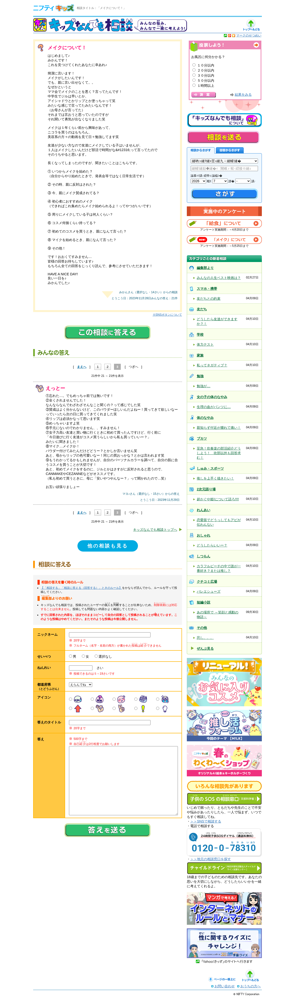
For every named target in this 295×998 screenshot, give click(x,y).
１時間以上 (205, 85)
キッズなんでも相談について (224, 120)
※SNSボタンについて (167, 314)
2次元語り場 (206, 489)
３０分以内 (205, 75)
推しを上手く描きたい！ (215, 478)
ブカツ (202, 438)
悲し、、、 (205, 638)
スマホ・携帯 (207, 289)
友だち (202, 309)
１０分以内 (205, 65)
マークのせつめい (248, 35)
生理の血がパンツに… (214, 407)
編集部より (205, 268)
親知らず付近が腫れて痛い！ (219, 428)
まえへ (81, 367)
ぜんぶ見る (205, 648)
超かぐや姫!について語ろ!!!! (218, 499)
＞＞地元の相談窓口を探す (210, 859)
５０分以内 (205, 80)
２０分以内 (205, 70)
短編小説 (203, 602)
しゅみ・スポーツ (210, 468)
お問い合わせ (224, 986)
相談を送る (223, 137)
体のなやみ (205, 418)
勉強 (200, 376)
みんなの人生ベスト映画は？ (219, 278)
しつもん (203, 556)
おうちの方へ (250, 986)
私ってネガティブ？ (212, 365)
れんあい (203, 510)
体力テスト (205, 344)
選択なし (105, 656)
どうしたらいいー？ (212, 545)
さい (98, 668)
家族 (200, 355)
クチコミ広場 (207, 581)
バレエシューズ (208, 591)
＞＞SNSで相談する (205, 821)
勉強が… (203, 386)
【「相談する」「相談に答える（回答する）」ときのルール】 (81, 588)
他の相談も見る (107, 545)
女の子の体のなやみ (212, 397)
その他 (202, 628)
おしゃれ (203, 535)
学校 (200, 334)
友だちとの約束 (208, 298)
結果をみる (243, 94)
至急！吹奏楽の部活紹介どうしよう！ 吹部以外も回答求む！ (219, 452)
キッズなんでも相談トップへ (155, 530)
